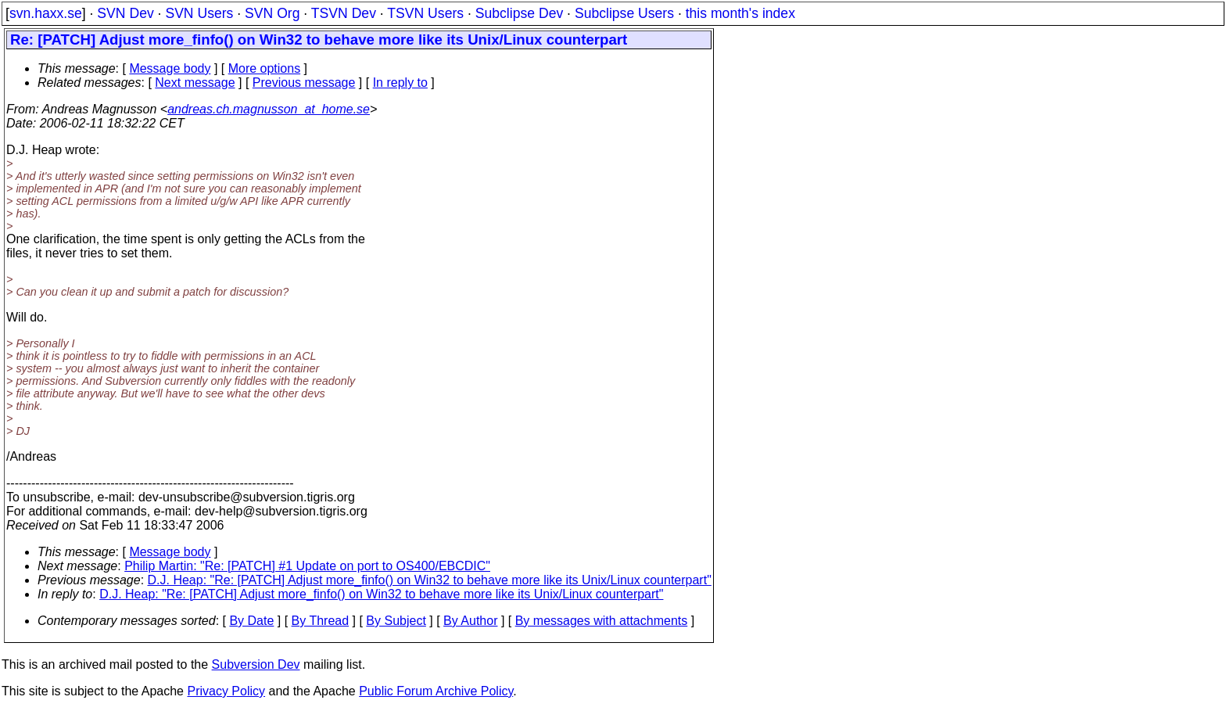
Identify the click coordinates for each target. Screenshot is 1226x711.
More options (264, 68)
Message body (169, 68)
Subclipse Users (624, 13)
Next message (195, 82)
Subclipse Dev (519, 13)
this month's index (740, 13)
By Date (251, 620)
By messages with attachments (601, 620)
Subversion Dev (256, 664)
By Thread (321, 620)
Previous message (304, 82)
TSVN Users (425, 13)
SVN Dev (125, 13)
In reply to (400, 82)
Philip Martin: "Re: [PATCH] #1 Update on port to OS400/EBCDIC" (307, 566)
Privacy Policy (226, 691)
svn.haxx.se (45, 13)
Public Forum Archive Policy (436, 691)
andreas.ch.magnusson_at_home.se (268, 109)
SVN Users (199, 13)
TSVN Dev (343, 13)
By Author (470, 620)
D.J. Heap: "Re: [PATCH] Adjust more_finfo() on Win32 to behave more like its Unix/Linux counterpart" (430, 580)
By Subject (395, 620)
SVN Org (272, 13)
